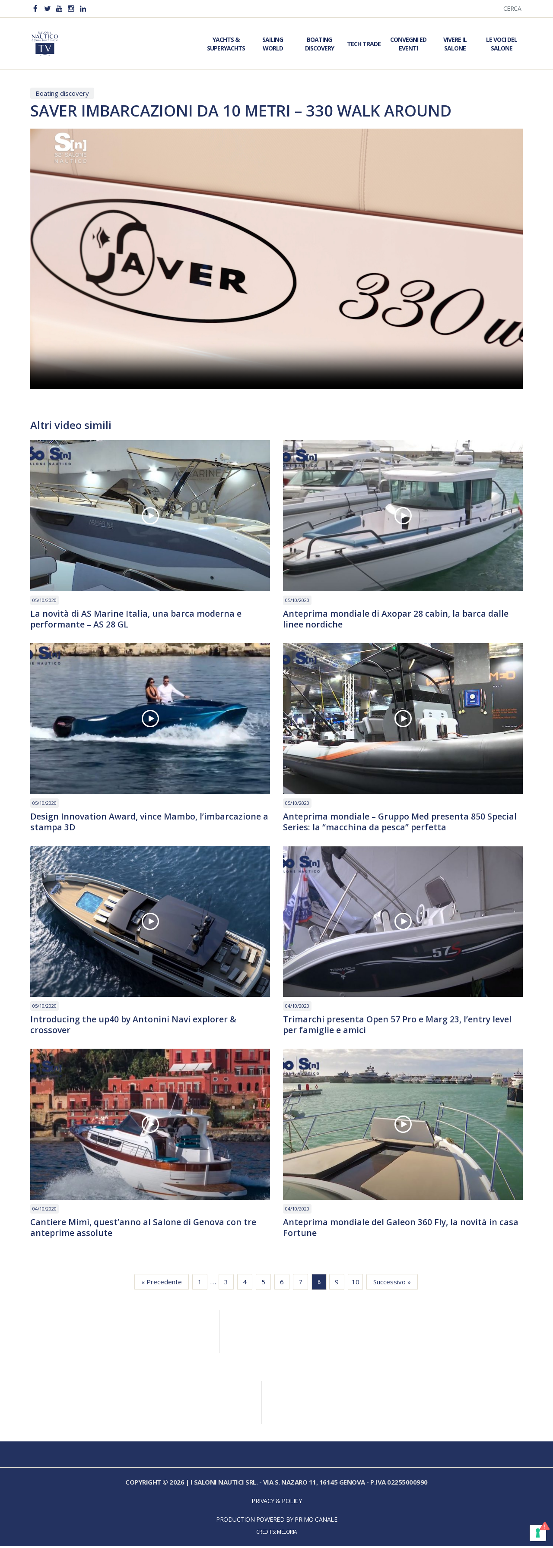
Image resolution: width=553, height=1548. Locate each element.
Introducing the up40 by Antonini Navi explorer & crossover (134, 1026)
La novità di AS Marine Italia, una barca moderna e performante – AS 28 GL (137, 619)
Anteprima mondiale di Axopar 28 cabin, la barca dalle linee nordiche (397, 619)
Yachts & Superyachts (226, 43)
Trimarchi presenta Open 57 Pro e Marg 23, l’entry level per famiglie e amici (399, 1026)
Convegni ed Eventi (408, 43)
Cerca (512, 8)
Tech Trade (364, 44)
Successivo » (392, 1283)
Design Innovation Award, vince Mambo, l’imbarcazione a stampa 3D (147, 822)
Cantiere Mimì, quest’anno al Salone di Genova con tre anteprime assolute (144, 1229)
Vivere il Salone (455, 43)
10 (355, 1283)
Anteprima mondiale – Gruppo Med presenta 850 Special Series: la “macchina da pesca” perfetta (402, 822)
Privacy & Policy (276, 1502)
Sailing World (272, 43)
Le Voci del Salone (501, 43)
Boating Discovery (319, 43)
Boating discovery (62, 93)
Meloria (287, 1533)
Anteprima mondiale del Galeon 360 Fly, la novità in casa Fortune (402, 1229)
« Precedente (161, 1283)
